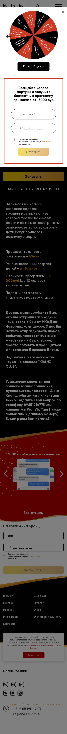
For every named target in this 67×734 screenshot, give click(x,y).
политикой (46, 142)
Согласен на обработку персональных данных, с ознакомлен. (35, 141)
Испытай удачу (33, 66)
